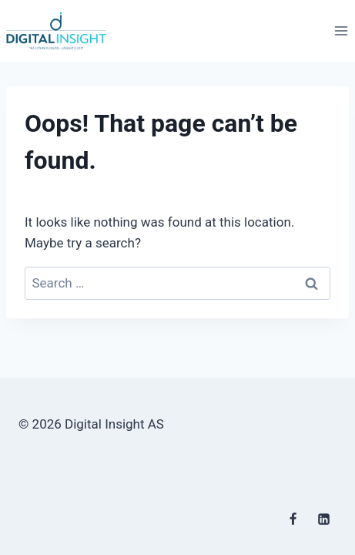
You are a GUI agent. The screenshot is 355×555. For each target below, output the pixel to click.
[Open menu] (341, 30)
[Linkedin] (323, 519)
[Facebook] (293, 519)
